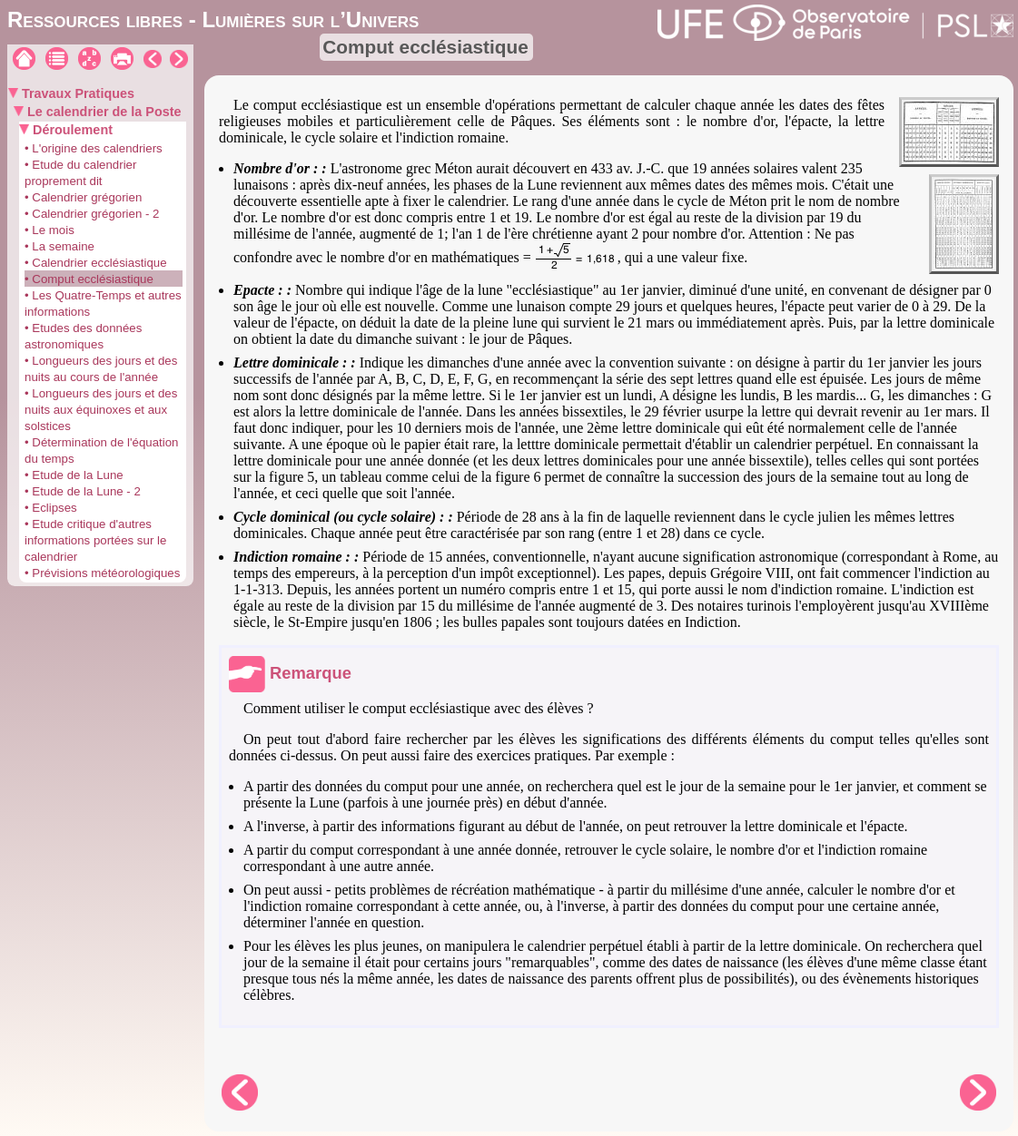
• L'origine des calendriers (94, 148)
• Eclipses (51, 507)
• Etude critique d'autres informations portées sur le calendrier (95, 540)
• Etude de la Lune (74, 475)
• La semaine (59, 246)
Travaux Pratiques (76, 93)
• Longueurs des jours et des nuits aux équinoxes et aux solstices (101, 410)
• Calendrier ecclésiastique (96, 262)
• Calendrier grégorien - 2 (92, 213)
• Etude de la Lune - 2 (83, 491)
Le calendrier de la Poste (103, 111)
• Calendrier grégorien (83, 197)
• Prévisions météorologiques (102, 573)
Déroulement (71, 129)
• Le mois (49, 230)
